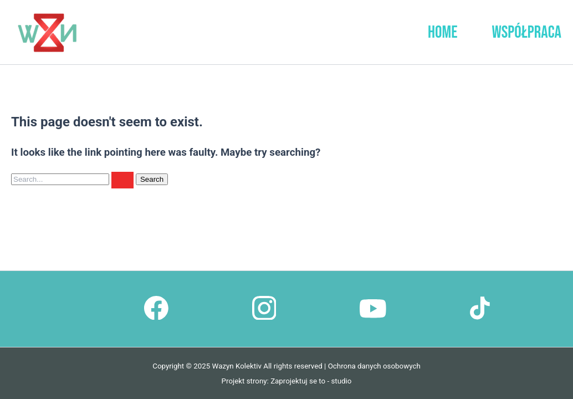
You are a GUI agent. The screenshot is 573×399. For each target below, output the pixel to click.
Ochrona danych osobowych (374, 366)
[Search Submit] (122, 180)
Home (442, 32)
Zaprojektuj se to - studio (310, 381)
